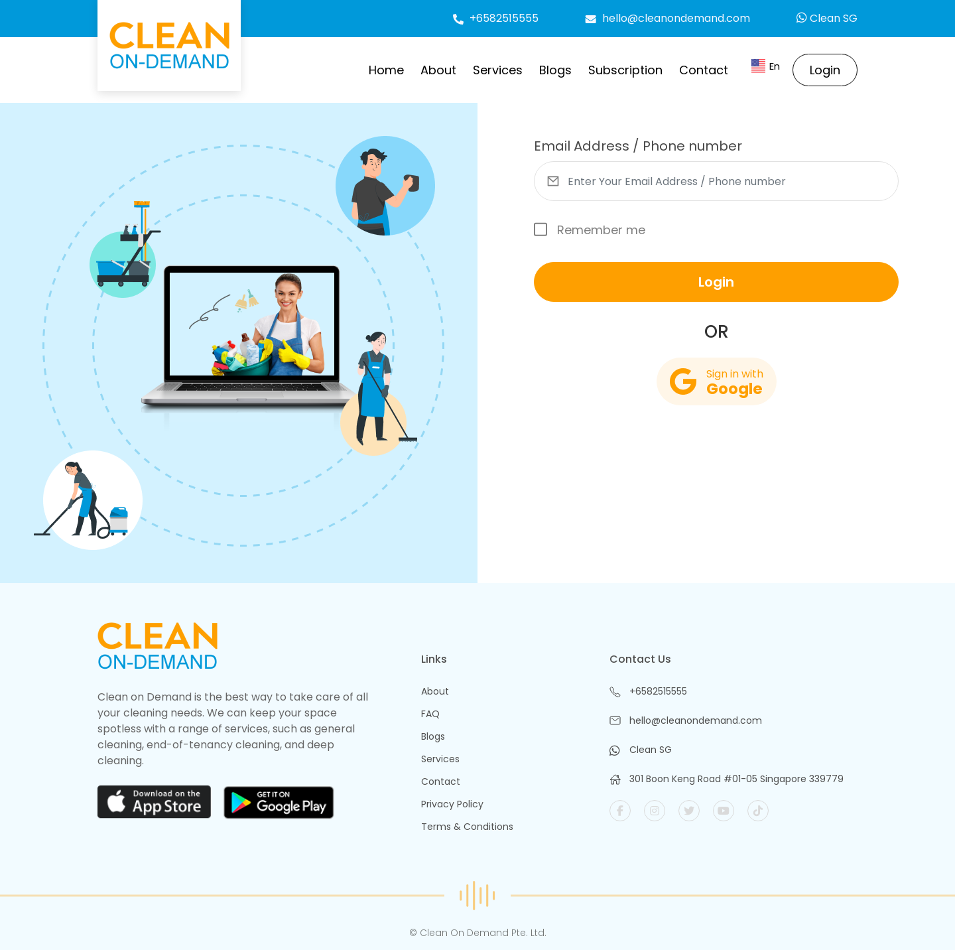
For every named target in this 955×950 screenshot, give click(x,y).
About (438, 70)
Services (498, 70)
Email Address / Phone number (638, 146)
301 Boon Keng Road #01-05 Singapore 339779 (736, 778)
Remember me (589, 230)
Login (825, 70)
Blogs (555, 70)
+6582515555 (496, 18)
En (765, 66)
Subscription (625, 70)
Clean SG (827, 18)
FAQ (430, 713)
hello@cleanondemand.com (667, 18)
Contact (703, 70)
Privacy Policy (452, 804)
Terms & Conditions (467, 826)
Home (386, 70)
